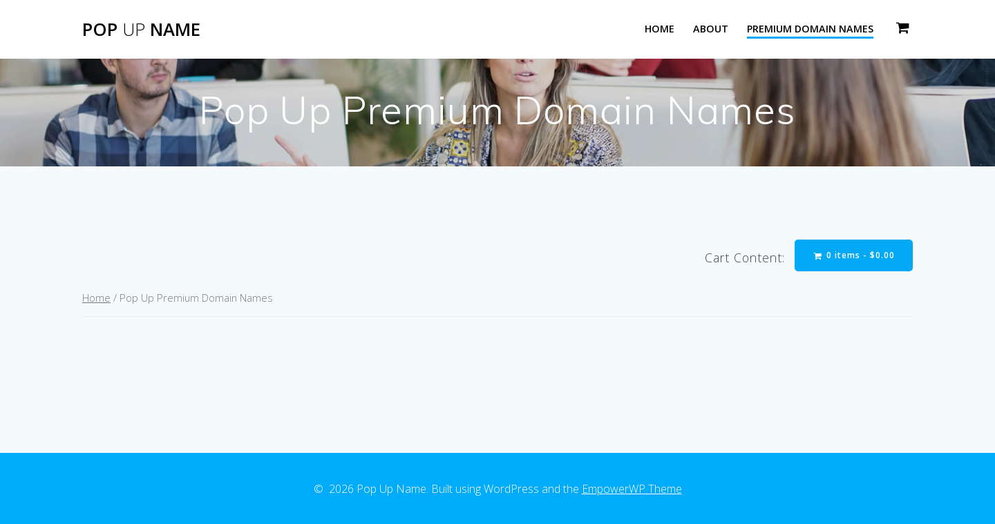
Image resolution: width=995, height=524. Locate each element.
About (710, 28)
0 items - (854, 255)
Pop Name (141, 30)
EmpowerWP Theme (632, 488)
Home (659, 28)
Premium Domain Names (810, 28)
